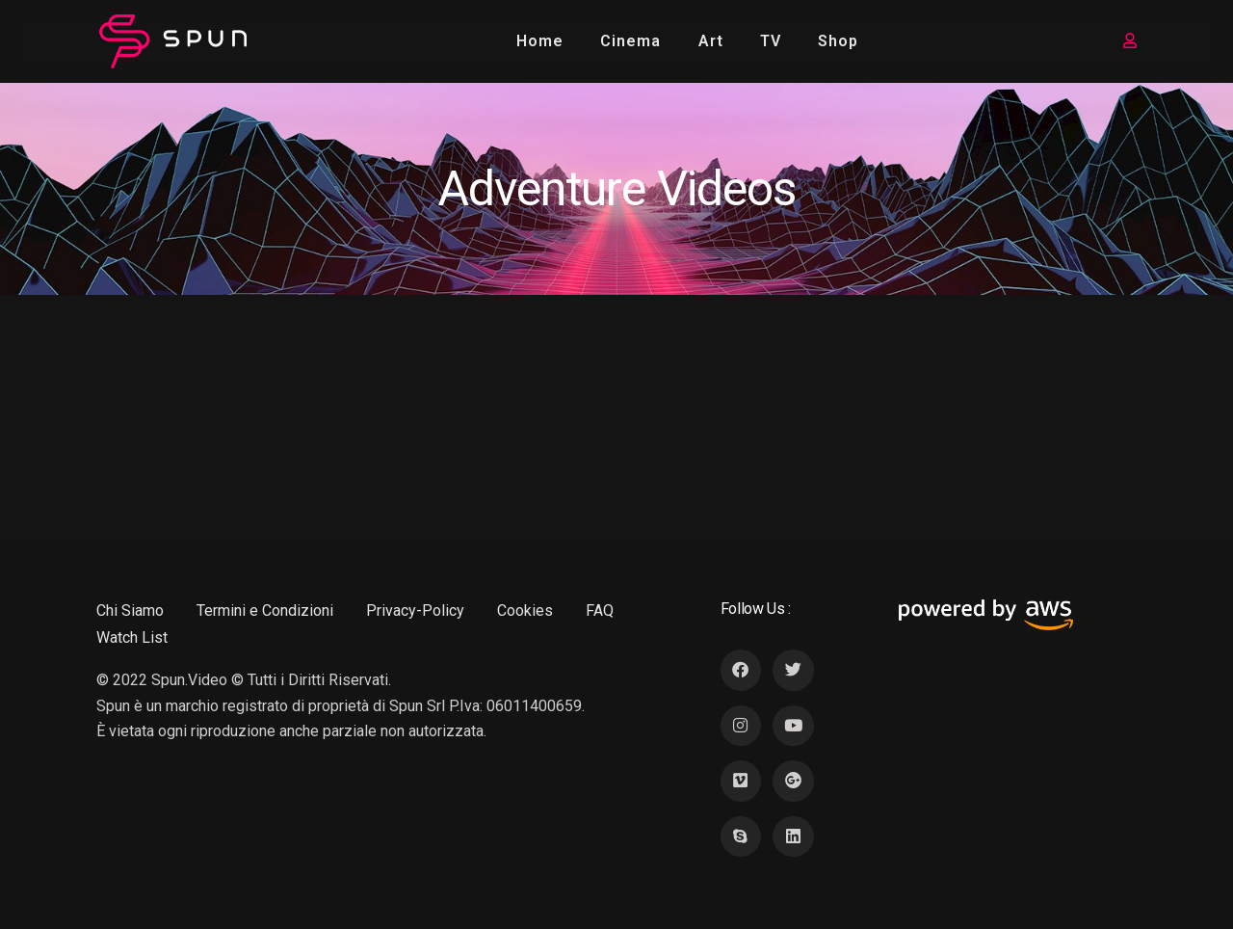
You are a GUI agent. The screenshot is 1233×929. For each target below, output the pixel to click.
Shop (838, 41)
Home (540, 41)
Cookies (525, 610)
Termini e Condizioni (265, 610)
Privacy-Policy (415, 610)
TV (770, 41)
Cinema (630, 41)
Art (710, 41)
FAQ (600, 610)
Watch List (132, 637)
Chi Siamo (130, 610)
